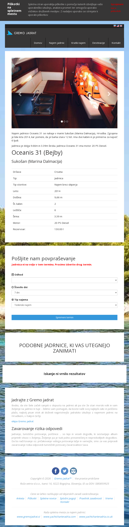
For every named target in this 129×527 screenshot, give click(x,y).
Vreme (109, 498)
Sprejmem (117, 4)
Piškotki (31, 498)
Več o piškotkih (116, 9)
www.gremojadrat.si (28, 516)
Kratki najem (78, 42)
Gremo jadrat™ (62, 478)
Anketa (20, 498)
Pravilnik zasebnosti (90, 498)
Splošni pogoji (68, 498)
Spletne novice (48, 498)
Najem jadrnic (56, 42)
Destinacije (98, 42)
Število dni (19, 287)
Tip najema (20, 299)
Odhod (17, 274)
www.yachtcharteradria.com (59, 516)
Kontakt (116, 42)
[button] (19, 93)
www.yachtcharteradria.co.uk (95, 516)
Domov (38, 42)
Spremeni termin (64, 317)
